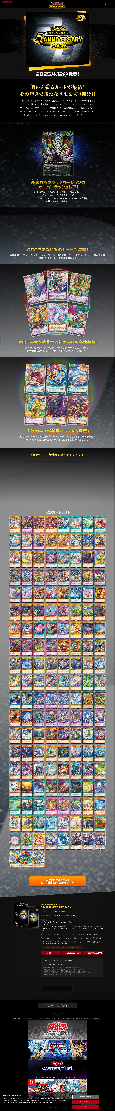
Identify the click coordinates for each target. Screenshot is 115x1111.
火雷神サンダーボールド (39, 841)
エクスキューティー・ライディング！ (27, 542)
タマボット (15, 788)
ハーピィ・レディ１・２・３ (100, 577)
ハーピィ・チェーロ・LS (88, 594)
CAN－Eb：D (27, 594)
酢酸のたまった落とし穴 (39, 647)
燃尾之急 (51, 806)
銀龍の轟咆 (100, 788)
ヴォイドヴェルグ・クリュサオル (15, 753)
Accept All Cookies (86, 1107)
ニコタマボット (100, 718)
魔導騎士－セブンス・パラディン (51, 718)
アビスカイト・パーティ (76, 524)
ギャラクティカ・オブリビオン (39, 665)
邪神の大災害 (27, 647)
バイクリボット (63, 806)
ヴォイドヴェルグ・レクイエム (63, 665)
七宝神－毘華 (63, 594)
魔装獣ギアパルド (15, 735)
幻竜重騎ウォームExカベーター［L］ (76, 841)
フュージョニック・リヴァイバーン (39, 753)
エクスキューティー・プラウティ (76, 683)
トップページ (11, 6)
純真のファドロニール (51, 524)
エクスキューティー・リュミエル (27, 683)
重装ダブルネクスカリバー (88, 683)
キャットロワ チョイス (27, 806)
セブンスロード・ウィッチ (63, 542)
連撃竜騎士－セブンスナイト (15, 577)
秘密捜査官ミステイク (27, 771)
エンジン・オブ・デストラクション (39, 824)
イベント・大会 (94, 6)
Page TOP (57, 1015)
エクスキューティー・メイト (27, 630)
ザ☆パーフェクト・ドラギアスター (27, 577)
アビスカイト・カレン (100, 753)
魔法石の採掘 (15, 841)
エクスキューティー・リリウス (39, 683)
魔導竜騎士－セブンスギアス (39, 718)
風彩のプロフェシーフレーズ (88, 700)
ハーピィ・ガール (76, 824)
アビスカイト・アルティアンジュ (51, 594)
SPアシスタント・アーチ (88, 665)
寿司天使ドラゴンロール (88, 735)
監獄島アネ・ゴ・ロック (76, 788)
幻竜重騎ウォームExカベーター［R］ (100, 841)
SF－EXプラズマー (39, 700)
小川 (15, 806)
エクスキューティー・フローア (51, 683)
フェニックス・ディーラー (100, 594)
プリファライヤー (76, 612)
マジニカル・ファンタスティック (51, 612)
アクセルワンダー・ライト (88, 806)
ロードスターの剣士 (100, 647)
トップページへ (105, 2)
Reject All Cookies (85, 1102)
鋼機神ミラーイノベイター (76, 542)
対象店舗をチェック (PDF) (56, 964)
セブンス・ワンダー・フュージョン (63, 524)
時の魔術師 (76, 647)
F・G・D (51, 647)
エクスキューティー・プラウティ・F (15, 594)
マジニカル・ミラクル (51, 771)
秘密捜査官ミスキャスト (15, 771)
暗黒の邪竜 (27, 612)
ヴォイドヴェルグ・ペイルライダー (76, 665)
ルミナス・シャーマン (39, 735)
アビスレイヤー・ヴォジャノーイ (63, 753)
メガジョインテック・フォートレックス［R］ (39, 859)
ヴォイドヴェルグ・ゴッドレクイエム (51, 665)
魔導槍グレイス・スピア (63, 788)
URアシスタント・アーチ (39, 594)
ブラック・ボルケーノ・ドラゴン (15, 612)
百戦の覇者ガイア (27, 841)
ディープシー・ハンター (76, 771)
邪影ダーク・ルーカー (88, 559)
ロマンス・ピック (27, 559)
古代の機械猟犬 (100, 612)
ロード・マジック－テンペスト (39, 788)
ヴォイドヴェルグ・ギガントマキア (76, 718)
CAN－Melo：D (51, 841)
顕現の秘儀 (100, 524)
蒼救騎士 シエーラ (39, 771)
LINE (62, 1013)
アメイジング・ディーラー (88, 647)
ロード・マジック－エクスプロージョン (27, 788)
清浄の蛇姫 (39, 524)
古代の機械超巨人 (76, 577)
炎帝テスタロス (63, 647)
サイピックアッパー (63, 735)
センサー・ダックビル (100, 771)
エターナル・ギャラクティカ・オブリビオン (63, 718)
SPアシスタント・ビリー (15, 683)
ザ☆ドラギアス (76, 700)
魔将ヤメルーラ (100, 542)
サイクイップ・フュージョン (88, 788)
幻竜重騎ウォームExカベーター (88, 841)
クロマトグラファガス (76, 630)
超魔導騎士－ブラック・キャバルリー (51, 577)
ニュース (21, 6)
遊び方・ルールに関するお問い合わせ (57, 1005)
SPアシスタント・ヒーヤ (100, 665)
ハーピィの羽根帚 (51, 630)
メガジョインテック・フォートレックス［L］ (15, 859)
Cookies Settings (85, 1096)
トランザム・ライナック (27, 665)
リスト (73, 967)
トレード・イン (100, 824)
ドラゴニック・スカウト (15, 665)
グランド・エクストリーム (51, 824)
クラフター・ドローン (88, 771)
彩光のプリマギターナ (15, 559)
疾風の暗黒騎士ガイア (15, 718)
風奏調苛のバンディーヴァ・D (39, 577)
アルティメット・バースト (76, 594)
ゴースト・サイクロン (63, 559)
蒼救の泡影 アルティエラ (63, 630)
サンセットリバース (39, 542)
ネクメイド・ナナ (88, 630)
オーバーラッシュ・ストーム (88, 524)
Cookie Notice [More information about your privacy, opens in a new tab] (47, 1102)
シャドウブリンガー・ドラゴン (39, 612)
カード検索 (103, 6)
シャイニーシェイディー (63, 824)
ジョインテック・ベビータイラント (63, 612)
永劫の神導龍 (15, 524)
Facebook (56, 1013)
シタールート (88, 612)
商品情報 (35, 6)
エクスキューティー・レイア (63, 683)
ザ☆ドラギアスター (63, 700)
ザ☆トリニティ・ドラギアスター (51, 700)
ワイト (88, 824)
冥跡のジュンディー (39, 559)
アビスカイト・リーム (88, 753)
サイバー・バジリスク (15, 630)
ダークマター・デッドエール (27, 753)
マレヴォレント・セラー (15, 647)
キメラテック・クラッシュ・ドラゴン (88, 577)
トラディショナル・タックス (100, 559)
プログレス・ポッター (100, 630)
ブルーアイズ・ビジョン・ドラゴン (100, 806)
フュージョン (63, 841)
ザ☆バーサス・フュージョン (39, 630)
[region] (57, 1101)
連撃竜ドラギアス (88, 542)
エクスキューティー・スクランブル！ (100, 683)
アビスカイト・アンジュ (76, 753)
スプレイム (63, 771)
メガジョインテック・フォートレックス (27, 859)
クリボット (51, 735)
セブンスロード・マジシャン (51, 542)
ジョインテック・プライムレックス (51, 753)
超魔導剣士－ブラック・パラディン (27, 524)
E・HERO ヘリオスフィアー (63, 577)
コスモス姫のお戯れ (15, 542)
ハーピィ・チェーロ (15, 824)
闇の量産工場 (27, 700)
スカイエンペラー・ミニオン (76, 735)
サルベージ (15, 700)
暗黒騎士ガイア (27, 824)
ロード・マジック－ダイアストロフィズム (51, 788)
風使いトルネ (27, 735)
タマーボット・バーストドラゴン (88, 718)
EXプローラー (27, 718)
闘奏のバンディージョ (100, 700)
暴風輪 (39, 806)
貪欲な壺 (51, 559)
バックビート (76, 559)
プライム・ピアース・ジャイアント (76, 806)
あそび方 (80, 6)
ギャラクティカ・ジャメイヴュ (100, 735)
